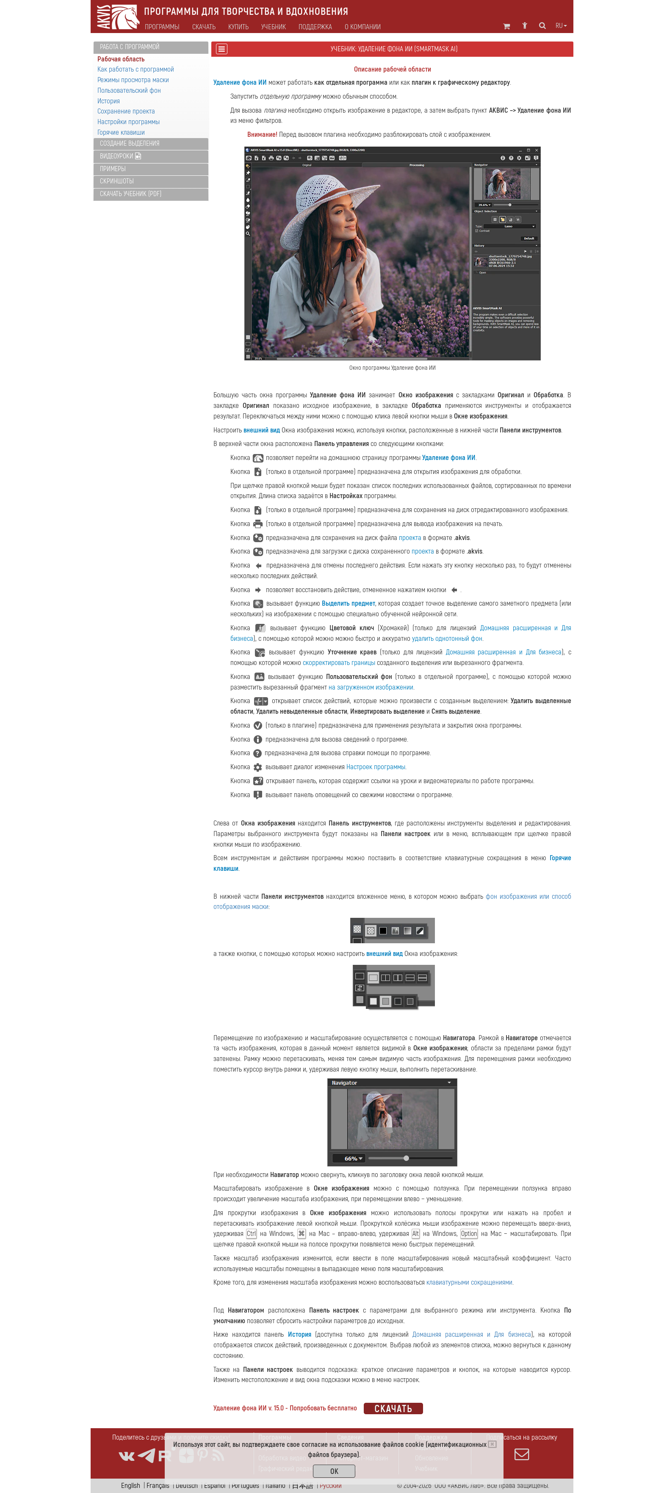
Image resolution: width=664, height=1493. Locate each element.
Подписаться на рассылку (522, 1447)
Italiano (275, 1485)
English (130, 1485)
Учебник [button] (273, 27)
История (108, 101)
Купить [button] (238, 27)
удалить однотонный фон (447, 638)
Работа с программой (130, 47)
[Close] (492, 1444)
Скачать (204, 27)
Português (245, 1485)
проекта (410, 537)
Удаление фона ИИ (240, 82)
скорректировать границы (339, 662)
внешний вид (261, 430)
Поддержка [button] (315, 27)
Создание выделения (130, 143)
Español (214, 1485)
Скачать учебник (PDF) (130, 194)
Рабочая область (120, 59)
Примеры (113, 169)
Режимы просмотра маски (133, 79)
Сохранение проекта (126, 111)
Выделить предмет (348, 603)
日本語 (302, 1485)
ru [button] (561, 26)
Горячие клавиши (121, 132)
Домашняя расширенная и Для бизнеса (504, 652)
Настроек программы (375, 766)
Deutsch (187, 1485)
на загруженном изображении (371, 687)
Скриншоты (117, 181)
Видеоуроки (120, 156)
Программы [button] (162, 27)
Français (158, 1485)
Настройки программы (128, 121)
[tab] (151, 48)
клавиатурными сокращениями (469, 1282)
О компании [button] (363, 27)
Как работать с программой (135, 69)
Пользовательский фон (129, 90)
